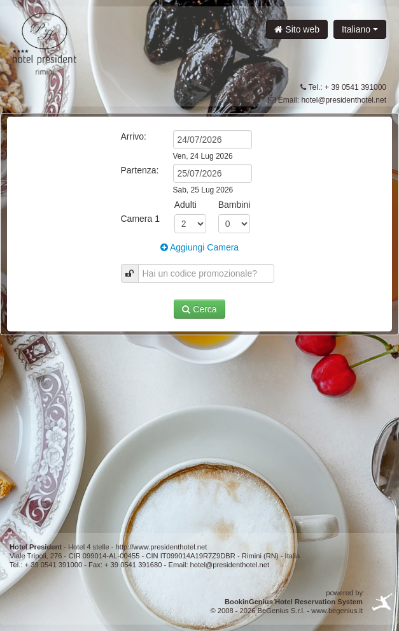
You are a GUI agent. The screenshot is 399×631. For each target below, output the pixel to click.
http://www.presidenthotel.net (161, 547)
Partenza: (140, 170)
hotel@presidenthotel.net (343, 100)
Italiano (360, 29)
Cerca (199, 309)
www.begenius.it (337, 610)
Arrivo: (133, 136)
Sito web (296, 29)
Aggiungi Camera (199, 247)
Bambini (234, 204)
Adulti (185, 204)
